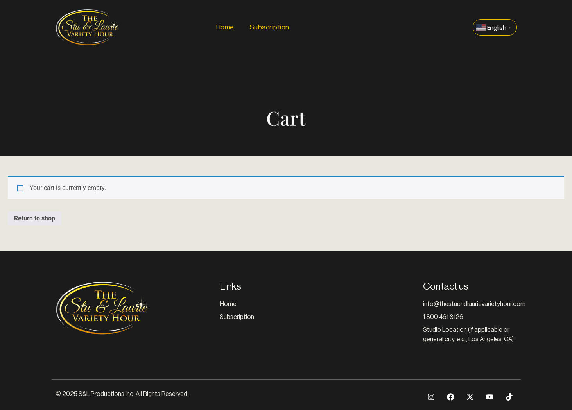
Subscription (269, 27)
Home (225, 27)
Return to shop (34, 218)
